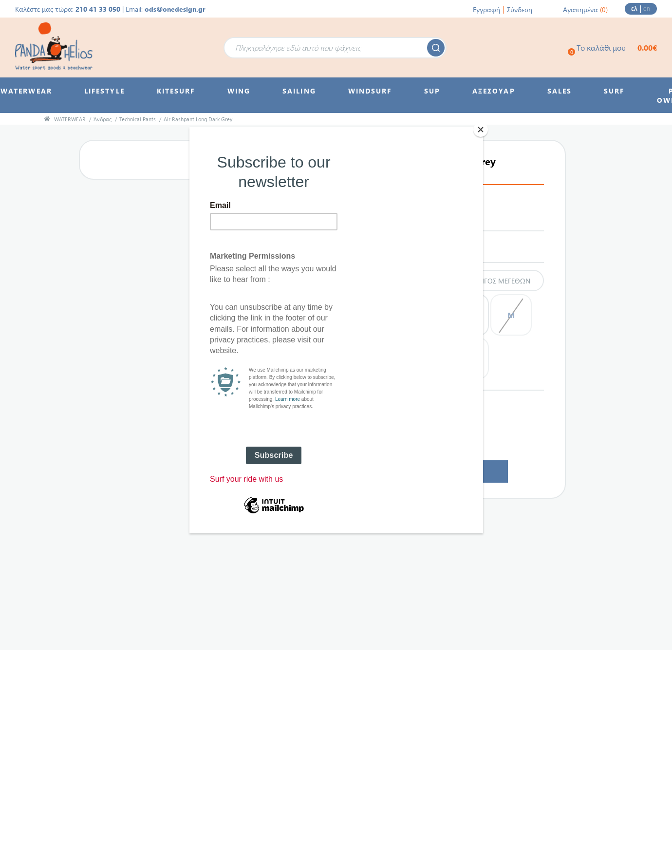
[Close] (480, 129)
